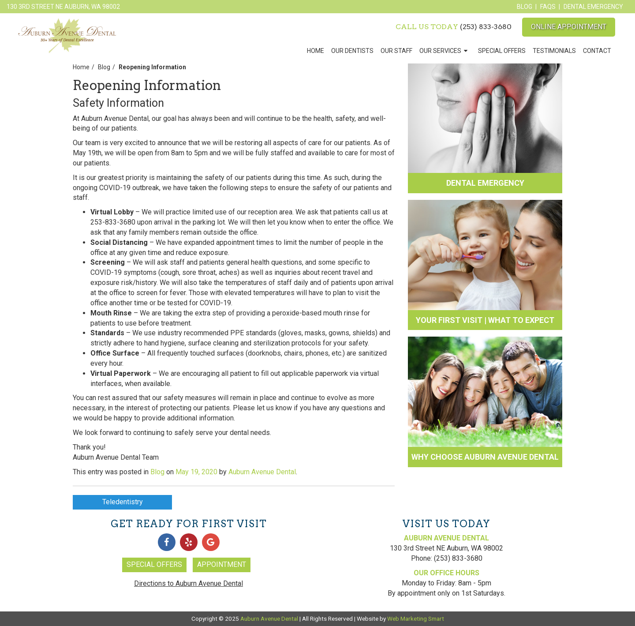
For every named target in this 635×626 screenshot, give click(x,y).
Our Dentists (352, 50)
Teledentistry (122, 502)
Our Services (440, 50)
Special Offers (502, 50)
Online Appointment (568, 26)
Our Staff (396, 50)
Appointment (221, 564)
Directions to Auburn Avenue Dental (188, 583)
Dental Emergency (593, 6)
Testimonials (554, 50)
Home (315, 50)
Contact (597, 50)
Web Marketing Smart (415, 618)
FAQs (548, 6)
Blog (524, 6)
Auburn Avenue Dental (262, 472)
